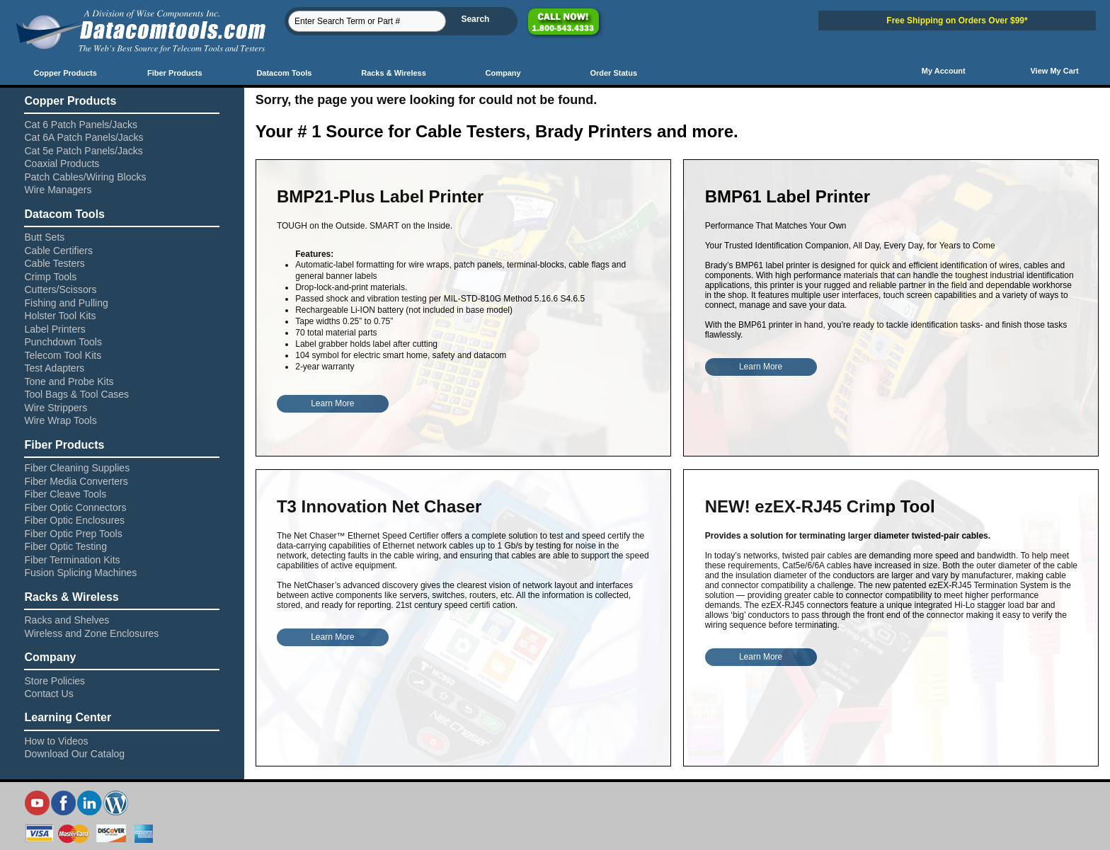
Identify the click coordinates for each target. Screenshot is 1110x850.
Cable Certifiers (58, 250)
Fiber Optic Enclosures (74, 520)
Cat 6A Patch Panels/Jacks (83, 137)
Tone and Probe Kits (68, 381)
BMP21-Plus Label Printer (380, 196)
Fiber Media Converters (75, 481)
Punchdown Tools (62, 342)
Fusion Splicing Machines (80, 572)
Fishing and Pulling (66, 303)
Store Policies (54, 681)
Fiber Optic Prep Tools (73, 533)
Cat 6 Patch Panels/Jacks (80, 124)
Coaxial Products (61, 163)
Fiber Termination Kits (72, 559)
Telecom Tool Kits (62, 355)
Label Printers (54, 329)
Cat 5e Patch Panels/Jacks (83, 150)
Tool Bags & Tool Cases (76, 394)
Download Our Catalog (74, 753)
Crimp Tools (50, 276)
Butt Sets (44, 237)
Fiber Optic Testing (65, 546)
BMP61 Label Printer (787, 196)
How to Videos (56, 741)
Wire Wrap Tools (60, 420)
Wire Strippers (55, 407)
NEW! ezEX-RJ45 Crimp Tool (820, 506)
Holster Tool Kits (60, 315)
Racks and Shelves (66, 620)
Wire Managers (57, 189)
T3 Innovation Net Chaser (379, 506)
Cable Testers (54, 263)
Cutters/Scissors (60, 289)
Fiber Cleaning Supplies (77, 467)
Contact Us (48, 693)
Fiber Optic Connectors (75, 507)
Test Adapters (54, 368)
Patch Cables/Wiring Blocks (85, 177)
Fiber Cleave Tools (65, 494)
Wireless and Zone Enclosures (91, 633)
